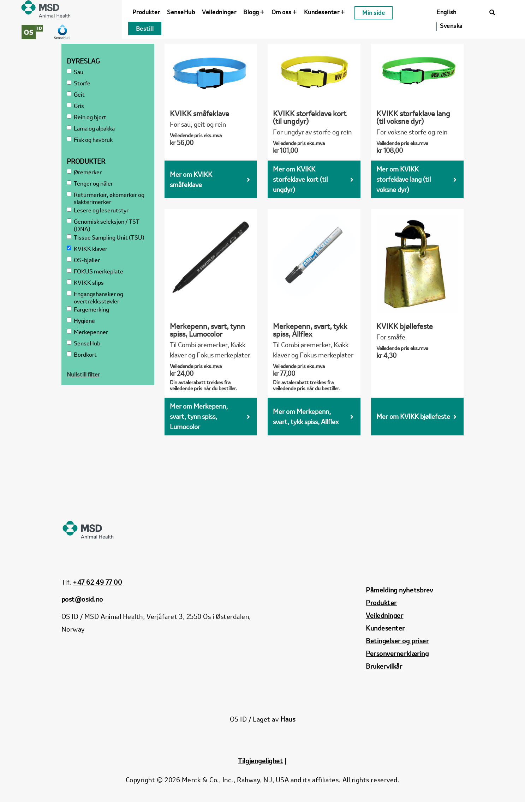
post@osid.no (82, 599)
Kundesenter (324, 12)
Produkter (146, 12)
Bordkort (82, 354)
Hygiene (81, 321)
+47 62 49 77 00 (97, 582)
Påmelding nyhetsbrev (399, 590)
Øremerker (84, 172)
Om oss (284, 12)
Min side (373, 13)
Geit (76, 94)
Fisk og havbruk (90, 140)
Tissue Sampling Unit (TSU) (105, 237)
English (446, 12)
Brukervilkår (384, 666)
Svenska (451, 26)
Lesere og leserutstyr (98, 210)
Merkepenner (87, 332)
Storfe (78, 83)
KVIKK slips (85, 283)
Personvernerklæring (397, 653)
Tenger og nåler (90, 183)
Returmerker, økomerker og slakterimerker (105, 198)
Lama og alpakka (91, 128)
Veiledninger (219, 12)
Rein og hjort (86, 117)
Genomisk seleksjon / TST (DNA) (103, 225)
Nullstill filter (83, 374)
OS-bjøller (83, 260)
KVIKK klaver (87, 249)
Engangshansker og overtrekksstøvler (95, 297)
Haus (287, 719)
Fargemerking (88, 309)
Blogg (253, 12)
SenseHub (181, 12)
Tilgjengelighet (260, 760)
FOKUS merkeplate (95, 271)
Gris (75, 106)
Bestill (145, 28)
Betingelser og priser (397, 641)
